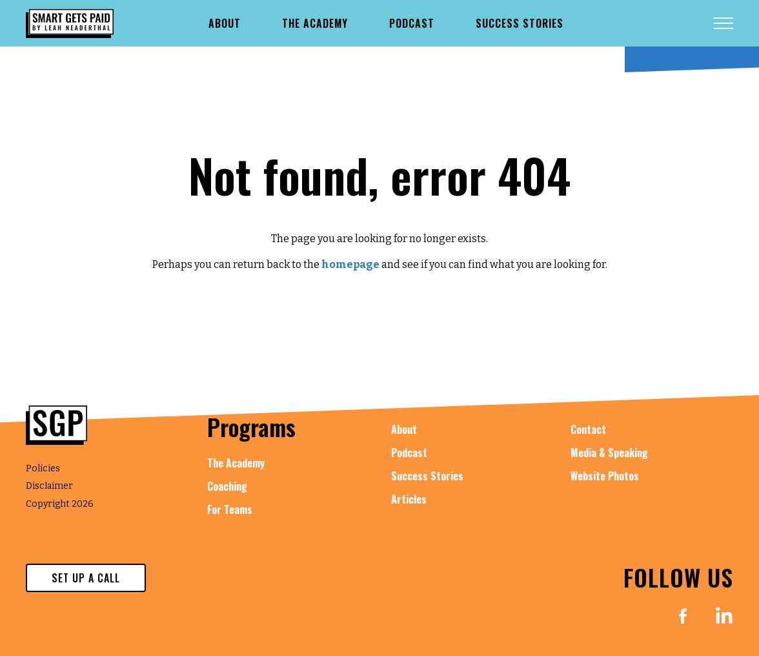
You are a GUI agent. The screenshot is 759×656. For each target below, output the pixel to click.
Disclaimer (49, 485)
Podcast (409, 452)
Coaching (227, 486)
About (404, 429)
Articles (409, 499)
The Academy (236, 463)
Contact (588, 429)
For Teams (229, 509)
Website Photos (605, 476)
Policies (43, 468)
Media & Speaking (609, 452)
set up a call (86, 578)
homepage (350, 264)
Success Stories (427, 476)
